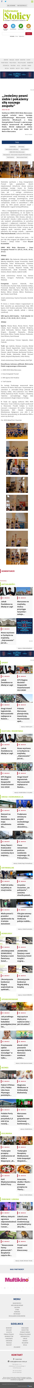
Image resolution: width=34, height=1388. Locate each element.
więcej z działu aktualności (25, 648)
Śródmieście (6, 65)
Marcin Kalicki (24, 149)
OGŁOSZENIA (21, 27)
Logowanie (11, 5)
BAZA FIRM (28, 27)
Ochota (28, 60)
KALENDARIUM (13, 27)
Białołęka (12, 60)
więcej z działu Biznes (26, 1129)
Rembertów (30, 63)
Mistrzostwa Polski (22, 157)
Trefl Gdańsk (10, 157)
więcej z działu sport (26, 726)
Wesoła (7, 68)
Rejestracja (22, 5)
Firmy (16, 36)
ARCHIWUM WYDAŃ (5, 27)
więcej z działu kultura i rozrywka (23, 792)
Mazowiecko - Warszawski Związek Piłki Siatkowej (17, 154)
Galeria (17, 1307)
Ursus (18, 65)
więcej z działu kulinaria (26, 1195)
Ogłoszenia (21, 36)
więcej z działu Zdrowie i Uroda (23, 1261)
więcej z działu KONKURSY (25, 995)
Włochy (18, 68)
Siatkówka (13, 146)
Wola (22, 68)
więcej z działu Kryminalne (25, 929)
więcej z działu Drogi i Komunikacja (23, 863)
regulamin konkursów (17, 1316)
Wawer (29, 65)
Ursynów (23, 65)
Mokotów (22, 60)
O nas (17, 1309)
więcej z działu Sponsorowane (24, 1063)
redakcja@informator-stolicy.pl (18, 1361)
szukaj (29, 33)
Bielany (17, 60)
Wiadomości (17, 1303)
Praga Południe (22, 63)
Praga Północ (13, 63)
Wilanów (12, 68)
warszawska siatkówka (12, 149)
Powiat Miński (4, 63)
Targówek (13, 65)
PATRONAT (17, 1314)
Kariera (17, 1312)
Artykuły (12, 36)
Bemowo (6, 60)
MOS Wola (21, 146)
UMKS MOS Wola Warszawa (17, 152)
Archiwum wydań (17, 1305)
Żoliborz (27, 68)
